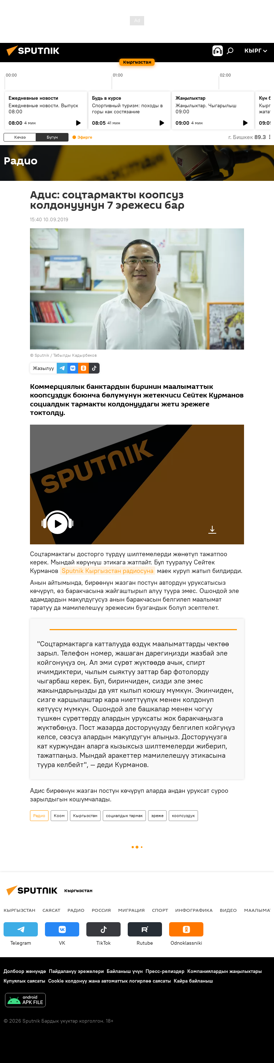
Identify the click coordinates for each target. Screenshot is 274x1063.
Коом (59, 815)
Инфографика (194, 910)
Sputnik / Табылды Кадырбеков (66, 355)
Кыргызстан (85, 815)
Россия (101, 910)
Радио (39, 815)
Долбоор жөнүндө (25, 971)
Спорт (160, 910)
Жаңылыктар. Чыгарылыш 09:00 (206, 108)
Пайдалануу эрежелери (76, 971)
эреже (157, 815)
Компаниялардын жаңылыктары (224, 971)
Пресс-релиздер (165, 971)
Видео (228, 910)
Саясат (51, 910)
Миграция (131, 910)
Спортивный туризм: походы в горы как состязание (127, 108)
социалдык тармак (124, 815)
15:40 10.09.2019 (49, 219)
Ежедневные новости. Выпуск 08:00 (43, 108)
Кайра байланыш (193, 981)
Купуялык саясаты (24, 981)
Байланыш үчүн (125, 971)
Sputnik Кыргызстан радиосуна (107, 571)
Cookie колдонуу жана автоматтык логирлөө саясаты (109, 981)
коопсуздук (183, 815)
